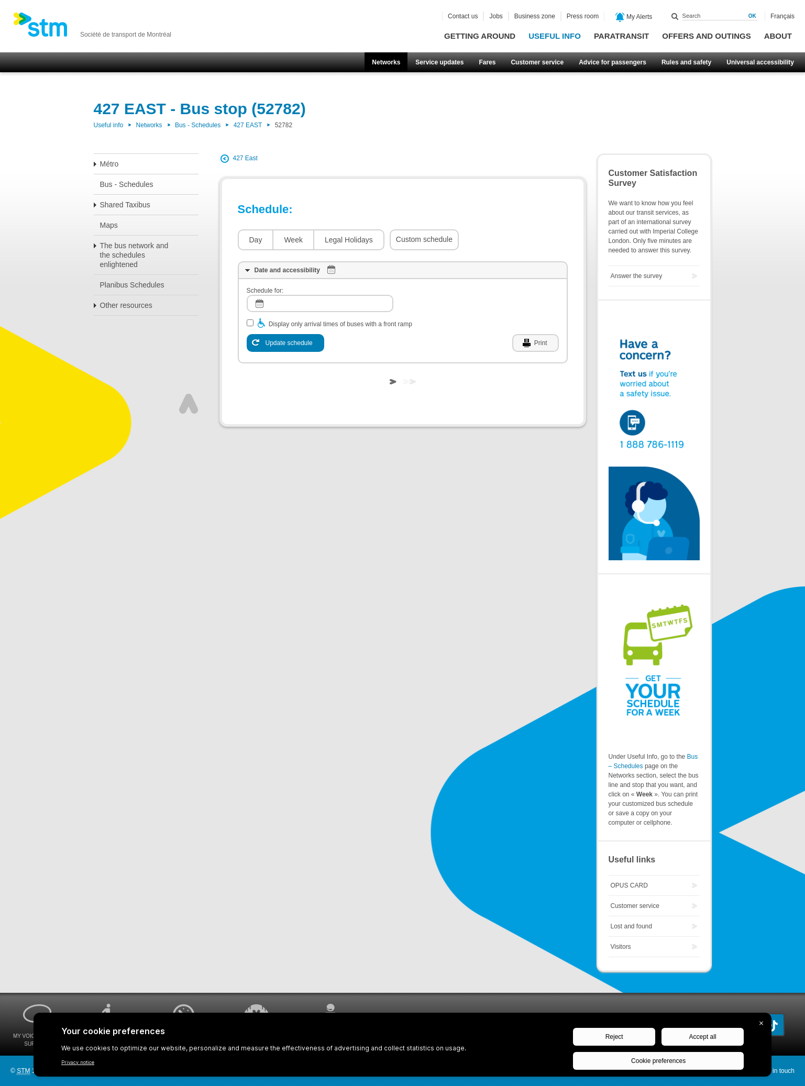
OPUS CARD (629, 885)
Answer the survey (637, 276)
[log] (320, 303)
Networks (386, 62)
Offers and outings (706, 35)
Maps (109, 225)
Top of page (188, 404)
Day (255, 240)
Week (293, 240)
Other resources (126, 305)
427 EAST (248, 125)
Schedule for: (265, 290)
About (778, 35)
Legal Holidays (349, 240)
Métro (109, 164)
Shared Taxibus (125, 205)
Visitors (621, 946)
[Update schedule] (285, 343)
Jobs (495, 16)
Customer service (537, 62)
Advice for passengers (612, 62)
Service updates (439, 62)
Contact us (463, 16)
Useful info (554, 35)
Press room (583, 16)
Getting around (479, 35)
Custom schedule (424, 239)
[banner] (92, 27)
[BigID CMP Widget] (402, 1047)
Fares (487, 62)
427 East (245, 158)
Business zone (534, 16)
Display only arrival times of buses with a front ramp (340, 324)
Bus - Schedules (197, 125)
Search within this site (675, 16)
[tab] (403, 270)
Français (782, 16)
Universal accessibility (760, 62)
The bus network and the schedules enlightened (134, 255)
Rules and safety (686, 62)
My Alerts (634, 17)
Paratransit (621, 35)
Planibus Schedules (132, 285)
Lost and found (631, 926)
